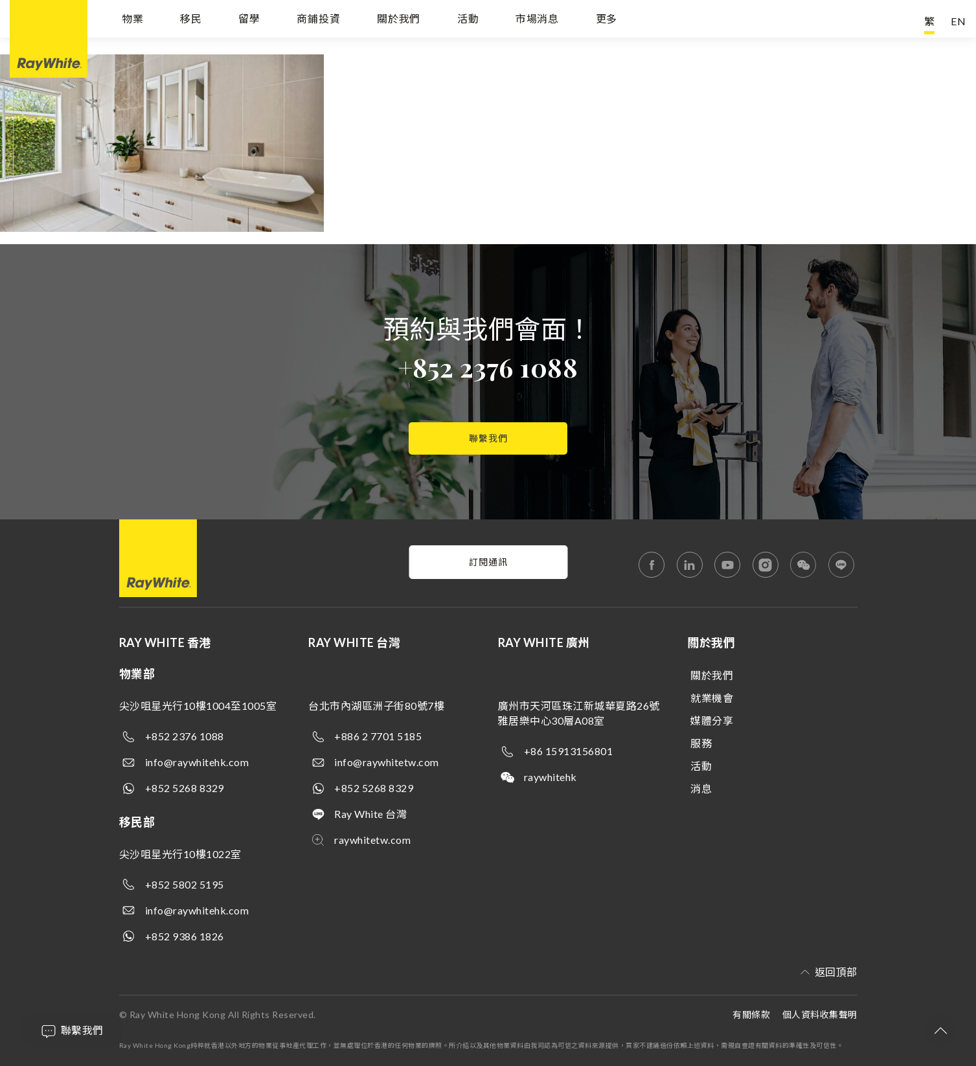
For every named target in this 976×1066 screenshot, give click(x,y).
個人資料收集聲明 (819, 1014)
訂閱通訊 (488, 561)
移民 (191, 21)
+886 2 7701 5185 (378, 736)
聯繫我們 (488, 438)
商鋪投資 (318, 21)
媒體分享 (711, 720)
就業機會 (711, 698)
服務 (701, 743)
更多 (607, 21)
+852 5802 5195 (184, 884)
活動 (468, 21)
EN (958, 21)
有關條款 (751, 1014)
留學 (249, 21)
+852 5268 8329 (184, 788)
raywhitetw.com (372, 840)
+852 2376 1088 (488, 367)
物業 (133, 21)
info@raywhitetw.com (386, 762)
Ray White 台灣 (370, 814)
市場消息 (537, 21)
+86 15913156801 (568, 751)
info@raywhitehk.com (197, 762)
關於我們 (398, 21)
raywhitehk (550, 777)
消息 (701, 788)
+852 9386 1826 (184, 936)
